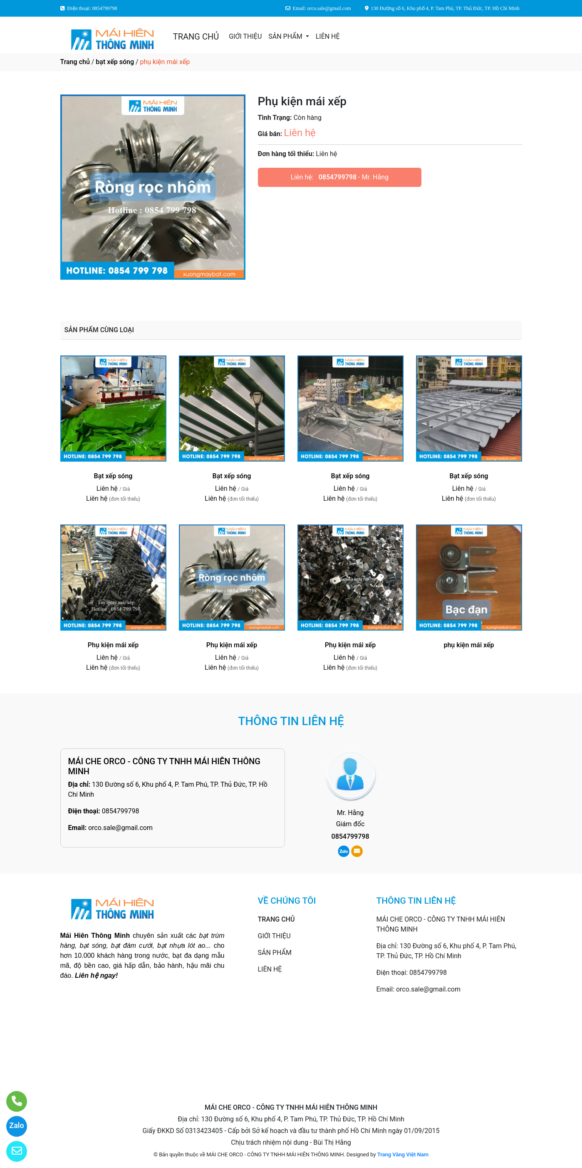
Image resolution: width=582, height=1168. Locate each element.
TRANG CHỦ (196, 37)
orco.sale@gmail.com (120, 828)
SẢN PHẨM (286, 36)
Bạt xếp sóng (113, 476)
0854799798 (338, 177)
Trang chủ (75, 62)
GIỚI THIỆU (245, 36)
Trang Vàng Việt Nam (402, 1154)
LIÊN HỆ (328, 36)
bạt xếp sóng (115, 62)
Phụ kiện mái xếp (113, 645)
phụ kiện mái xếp (468, 645)
